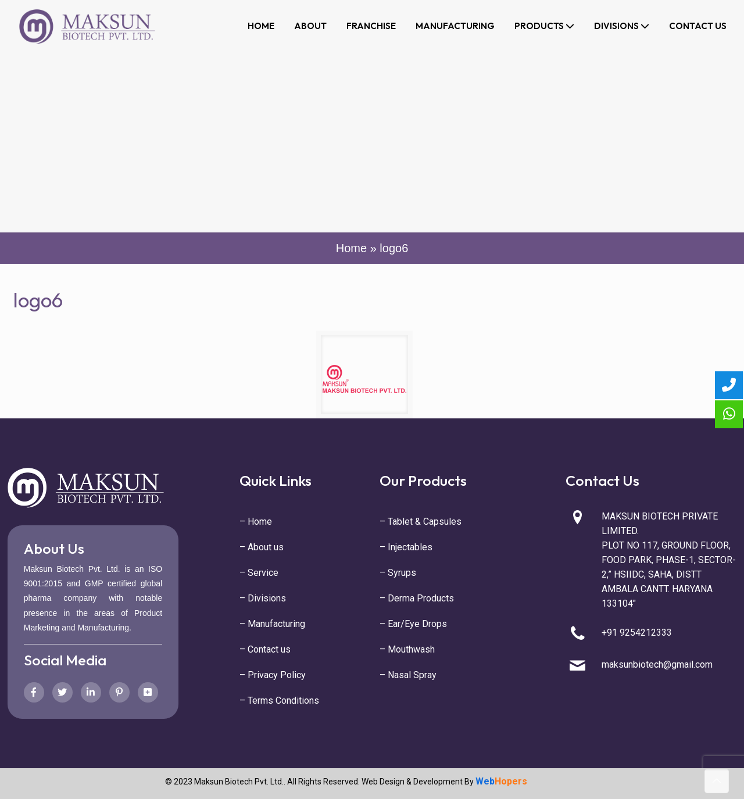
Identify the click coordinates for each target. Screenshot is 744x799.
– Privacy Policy (272, 674)
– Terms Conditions (279, 700)
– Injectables (406, 547)
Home (351, 248)
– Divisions (262, 598)
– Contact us (265, 649)
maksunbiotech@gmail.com (657, 664)
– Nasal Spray (408, 674)
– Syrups (398, 572)
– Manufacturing (272, 623)
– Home (255, 521)
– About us (261, 547)
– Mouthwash (407, 649)
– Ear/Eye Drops (413, 623)
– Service (258, 572)
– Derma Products (417, 598)
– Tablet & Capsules (421, 521)
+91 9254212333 (637, 632)
